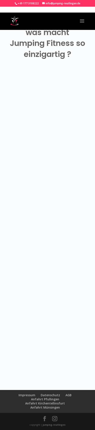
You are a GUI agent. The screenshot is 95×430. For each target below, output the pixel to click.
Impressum (27, 395)
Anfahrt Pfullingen (45, 399)
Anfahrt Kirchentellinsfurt (45, 403)
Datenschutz (50, 395)
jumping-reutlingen (54, 424)
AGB (68, 395)
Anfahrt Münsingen (45, 407)
